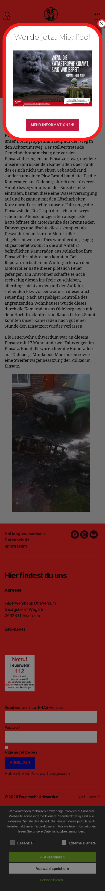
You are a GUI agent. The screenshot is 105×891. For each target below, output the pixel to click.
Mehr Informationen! (52, 125)
